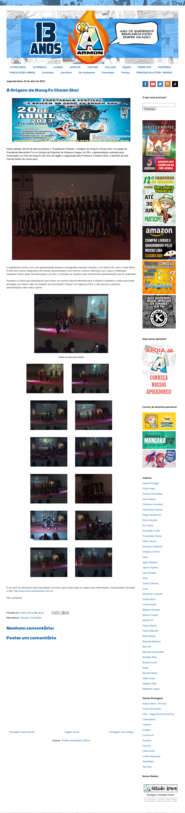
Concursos (148, 735)
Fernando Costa (151, 530)
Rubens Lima (149, 662)
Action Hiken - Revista (154, 703)
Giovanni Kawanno (152, 546)
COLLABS (110, 67)
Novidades (36, 617)
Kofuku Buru (149, 599)
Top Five (147, 766)
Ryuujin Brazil (149, 673)
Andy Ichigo (148, 488)
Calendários (148, 719)
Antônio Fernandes (152, 493)
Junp (145, 588)
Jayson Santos (150, 567)
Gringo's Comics (151, 551)
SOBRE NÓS (144, 67)
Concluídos (48, 72)
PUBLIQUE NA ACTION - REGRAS (154, 72)
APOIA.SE (75, 67)
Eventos (25, 617)
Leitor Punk (148, 751)
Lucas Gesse (149, 604)
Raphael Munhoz (151, 641)
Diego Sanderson (151, 514)
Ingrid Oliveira (149, 562)
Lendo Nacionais (151, 756)
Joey (144, 578)
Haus (145, 557)
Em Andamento (87, 72)
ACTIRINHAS (39, 67)
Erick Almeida (149, 520)
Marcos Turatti (150, 615)
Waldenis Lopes (150, 688)
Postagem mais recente (22, 732)
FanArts (146, 745)
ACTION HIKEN (18, 67)
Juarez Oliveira (150, 583)
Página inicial (72, 732)
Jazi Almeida (149, 572)
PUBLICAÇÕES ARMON (22, 72)
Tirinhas (125, 72)
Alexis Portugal (150, 483)
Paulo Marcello (150, 630)
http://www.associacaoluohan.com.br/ (33, 591)
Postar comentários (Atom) (76, 740)
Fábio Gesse (149, 541)
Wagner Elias (149, 683)
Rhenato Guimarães (153, 652)
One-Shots (66, 72)
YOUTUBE (92, 67)
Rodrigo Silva (149, 657)
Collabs (146, 730)
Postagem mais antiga (121, 732)
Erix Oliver (148, 525)
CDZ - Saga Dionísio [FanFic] (158, 714)
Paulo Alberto (149, 625)
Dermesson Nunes (152, 509)
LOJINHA (58, 67)
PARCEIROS (164, 67)
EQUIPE (126, 67)
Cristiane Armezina (152, 504)
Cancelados (108, 72)
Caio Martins (149, 499)
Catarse (146, 724)
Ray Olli (146, 646)
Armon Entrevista (151, 708)
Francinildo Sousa (152, 536)
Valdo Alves (148, 678)
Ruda (145, 667)
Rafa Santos (149, 636)
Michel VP (147, 620)
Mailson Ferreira (151, 609)
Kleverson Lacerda (152, 594)
